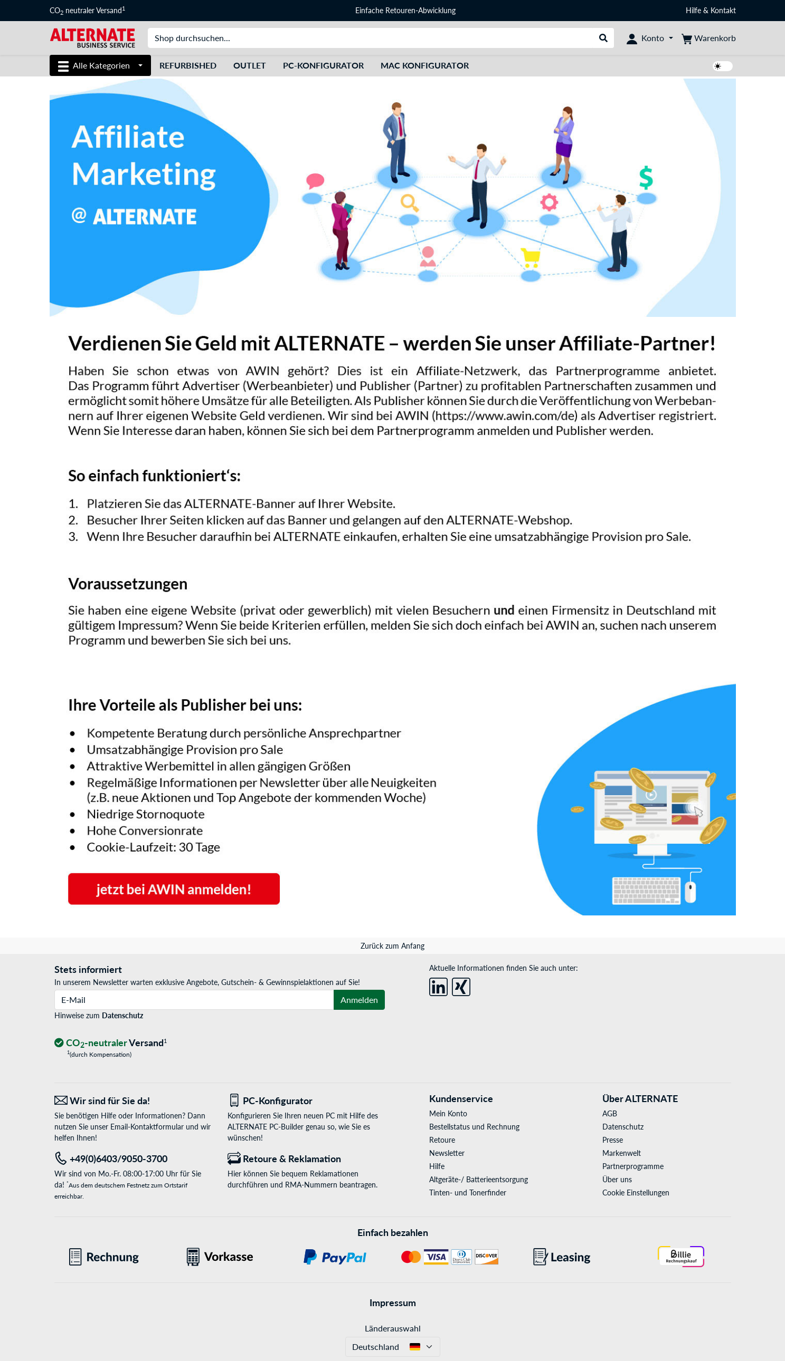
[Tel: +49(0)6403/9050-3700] (133, 1159)
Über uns (617, 1179)
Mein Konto (448, 1113)
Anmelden (359, 1000)
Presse (612, 1139)
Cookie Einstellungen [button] (635, 1192)
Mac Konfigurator (425, 65)
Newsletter (447, 1152)
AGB (609, 1113)
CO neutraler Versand (87, 10)
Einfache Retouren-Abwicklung (405, 10)
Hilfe (693, 10)
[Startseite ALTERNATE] (92, 37)
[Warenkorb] (709, 38)
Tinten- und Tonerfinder (467, 1192)
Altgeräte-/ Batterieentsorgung (478, 1179)
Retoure (442, 1139)
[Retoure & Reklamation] (306, 1159)
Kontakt (723, 10)
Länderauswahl (393, 1328)
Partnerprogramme (633, 1166)
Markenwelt (621, 1152)
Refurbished (187, 65)
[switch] (723, 66)
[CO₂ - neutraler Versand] (110, 1043)
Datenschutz (122, 1015)
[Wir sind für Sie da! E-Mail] (133, 1101)
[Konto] (650, 38)
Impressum (393, 1302)
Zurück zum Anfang (392, 945)
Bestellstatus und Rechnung (474, 1126)
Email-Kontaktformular (147, 1126)
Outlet (249, 65)
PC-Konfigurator (323, 65)
